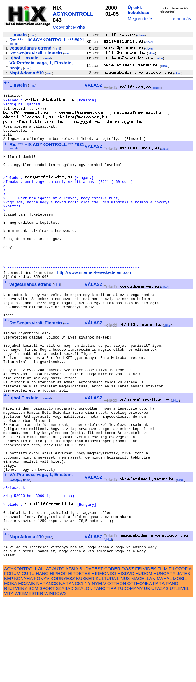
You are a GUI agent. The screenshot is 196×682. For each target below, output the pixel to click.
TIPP (111, 670)
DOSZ (128, 650)
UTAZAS (160, 670)
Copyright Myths (69, 26)
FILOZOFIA (180, 650)
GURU (28, 655)
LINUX (123, 660)
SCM (33, 670)
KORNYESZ (62, 660)
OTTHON (116, 665)
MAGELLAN (143, 660)
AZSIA (72, 650)
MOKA (10, 665)
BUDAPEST (91, 650)
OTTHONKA (139, 665)
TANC (99, 670)
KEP (8, 660)
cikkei (141, 35)
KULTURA (106, 660)
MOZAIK (26, 665)
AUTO (58, 650)
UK (147, 670)
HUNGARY (164, 655)
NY (88, 665)
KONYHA (23, 660)
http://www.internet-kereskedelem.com (94, 305)
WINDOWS (55, 675)
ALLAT (44, 650)
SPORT (47, 670)
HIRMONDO (104, 655)
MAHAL (164, 660)
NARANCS (47, 665)
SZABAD (65, 670)
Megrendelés (140, 18)
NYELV (99, 665)
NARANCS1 (71, 665)
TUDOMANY (130, 670)
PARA (158, 665)
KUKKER (85, 660)
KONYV (41, 660)
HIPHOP (58, 655)
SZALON (83, 670)
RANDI (172, 665)
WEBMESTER (29, 675)
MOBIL (180, 660)
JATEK (183, 655)
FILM (163, 650)
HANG (42, 655)
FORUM (12, 655)
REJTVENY (15, 670)
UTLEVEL (179, 670)
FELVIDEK (145, 650)
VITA (8, 675)
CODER (112, 650)
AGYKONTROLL (73, 14)
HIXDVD (126, 655)
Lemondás (180, 18)
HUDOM (143, 655)
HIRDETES (79, 655)
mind (32, 35)
